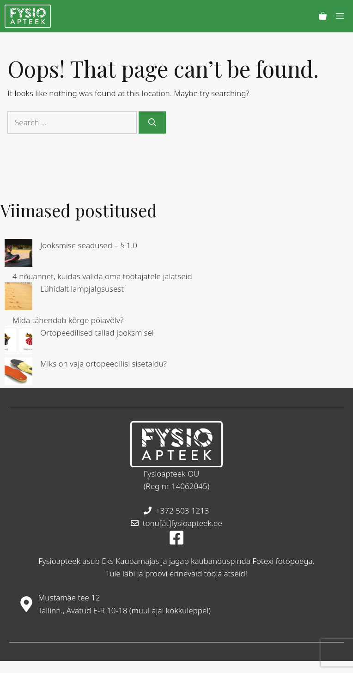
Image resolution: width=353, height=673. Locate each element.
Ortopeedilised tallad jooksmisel (97, 332)
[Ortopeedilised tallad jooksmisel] (18, 341)
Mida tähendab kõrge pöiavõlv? (68, 320)
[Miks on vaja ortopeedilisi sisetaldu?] (18, 372)
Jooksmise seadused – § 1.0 (88, 245)
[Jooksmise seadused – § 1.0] (18, 254)
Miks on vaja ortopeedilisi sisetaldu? (103, 363)
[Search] (152, 122)
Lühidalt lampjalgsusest (82, 288)
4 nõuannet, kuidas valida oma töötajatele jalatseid (102, 276)
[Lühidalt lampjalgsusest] (18, 297)
